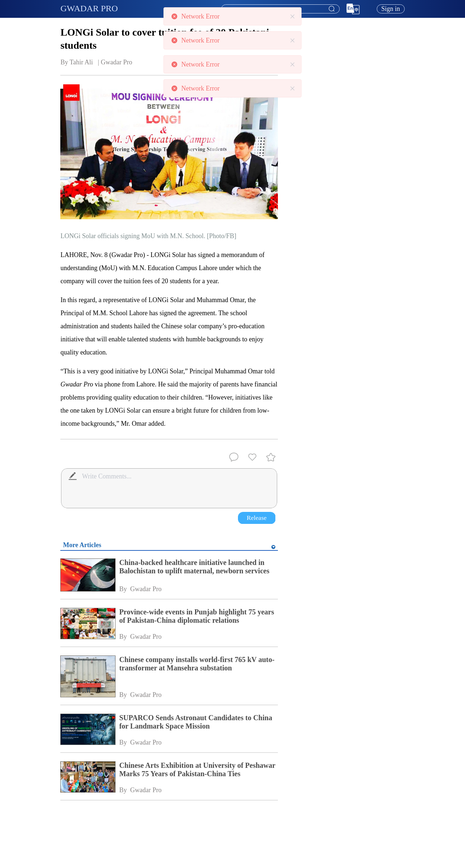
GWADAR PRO (89, 8)
